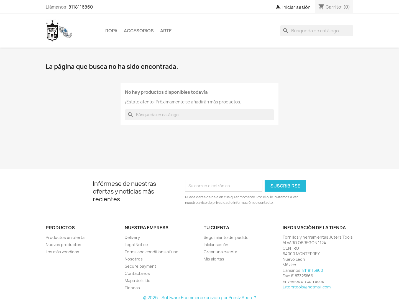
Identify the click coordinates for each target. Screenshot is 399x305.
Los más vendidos (62, 251)
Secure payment (140, 266)
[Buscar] (316, 30)
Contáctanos (137, 273)
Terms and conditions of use (151, 251)
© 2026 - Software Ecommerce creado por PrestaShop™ (199, 298)
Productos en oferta (65, 237)
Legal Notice (136, 244)
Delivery (132, 237)
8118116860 (80, 7)
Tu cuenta (216, 228)
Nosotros (134, 259)
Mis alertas (214, 259)
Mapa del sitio (137, 280)
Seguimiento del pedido (226, 237)
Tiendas (132, 287)
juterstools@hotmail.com (307, 287)
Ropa (111, 31)
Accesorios (139, 31)
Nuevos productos (63, 244)
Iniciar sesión (216, 244)
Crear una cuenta (220, 251)
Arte (166, 31)
